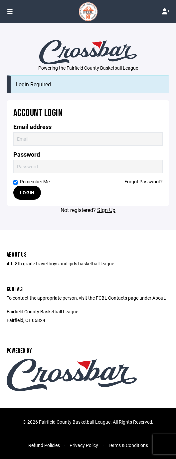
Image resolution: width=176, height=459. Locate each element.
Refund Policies (44, 445)
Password (26, 154)
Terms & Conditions (128, 445)
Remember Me (31, 181)
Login (27, 192)
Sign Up (106, 209)
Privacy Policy (84, 445)
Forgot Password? (143, 181)
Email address (32, 127)
